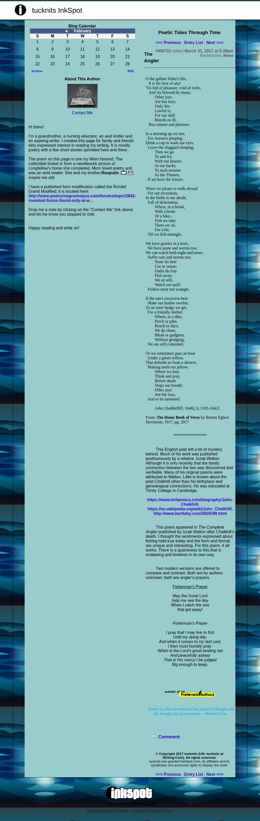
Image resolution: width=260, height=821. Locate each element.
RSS (130, 71)
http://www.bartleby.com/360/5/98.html (190, 513)
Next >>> (214, 42)
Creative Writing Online (152, 811)
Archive (36, 71)
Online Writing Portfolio (107, 811)
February (82, 31)
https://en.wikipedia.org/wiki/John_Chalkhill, (190, 509)
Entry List (193, 42)
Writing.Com (144, 804)
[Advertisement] (184, 9)
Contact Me (82, 113)
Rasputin (110, 173)
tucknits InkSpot (57, 10)
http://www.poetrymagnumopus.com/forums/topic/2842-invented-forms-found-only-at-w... (82, 198)
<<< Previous (168, 42)
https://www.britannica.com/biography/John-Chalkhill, (190, 502)
